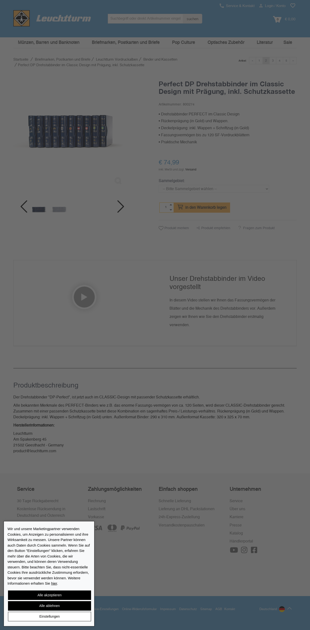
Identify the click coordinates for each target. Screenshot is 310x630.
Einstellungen (49, 616)
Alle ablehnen (49, 606)
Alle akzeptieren (50, 595)
